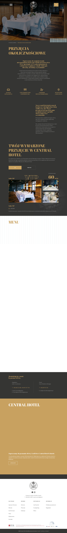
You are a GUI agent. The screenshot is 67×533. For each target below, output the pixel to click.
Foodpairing (36, 507)
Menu (35, 510)
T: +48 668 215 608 (28, 497)
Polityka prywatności (51, 505)
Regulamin (48, 507)
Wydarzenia (11, 516)
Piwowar (23, 507)
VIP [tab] (15, 167)
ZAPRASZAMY (13, 462)
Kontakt (11, 519)
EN (56, 4)
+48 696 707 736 (26, 387)
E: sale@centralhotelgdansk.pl (46, 390)
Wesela (10, 507)
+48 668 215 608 (17, 387)
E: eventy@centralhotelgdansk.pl (20, 392)
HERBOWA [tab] (29, 167)
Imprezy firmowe (13, 505)
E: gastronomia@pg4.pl (17, 390)
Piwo (10, 513)
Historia (23, 505)
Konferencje (12, 510)
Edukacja (23, 510)
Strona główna (12, 42)
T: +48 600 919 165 (43, 387)
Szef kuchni (36, 505)
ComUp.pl (47, 531)
